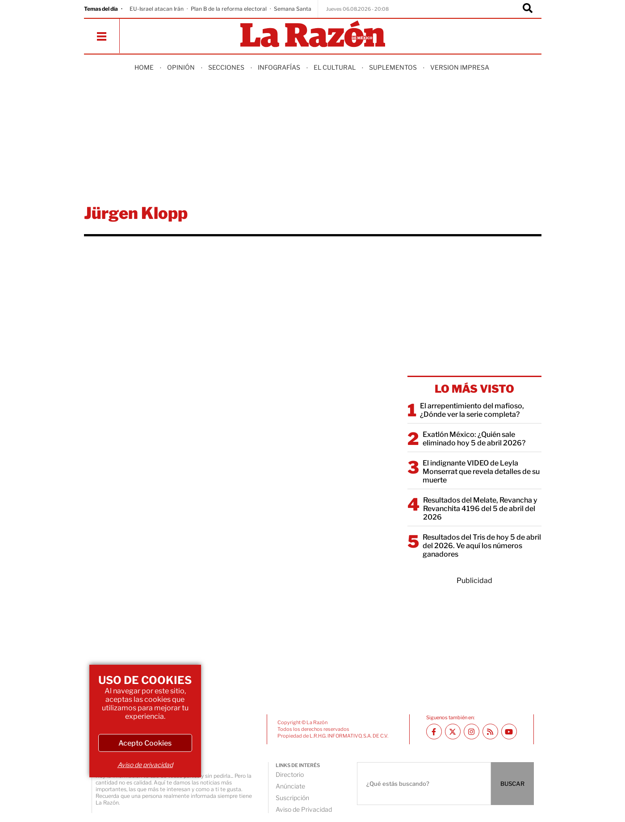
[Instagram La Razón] (471, 731)
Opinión (181, 67)
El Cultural (335, 67)
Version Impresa (459, 67)
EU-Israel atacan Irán (157, 8)
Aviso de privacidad (145, 764)
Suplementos (393, 67)
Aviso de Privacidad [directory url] (304, 809)
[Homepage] (312, 34)
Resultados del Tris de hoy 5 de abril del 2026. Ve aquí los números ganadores (482, 545)
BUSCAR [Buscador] (512, 783)
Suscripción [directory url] (292, 797)
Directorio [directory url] (290, 774)
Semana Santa (292, 8)
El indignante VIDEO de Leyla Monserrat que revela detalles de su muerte (481, 471)
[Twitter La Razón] (453, 731)
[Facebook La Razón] (434, 731)
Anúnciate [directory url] (290, 786)
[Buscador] (528, 9)
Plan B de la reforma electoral (229, 8)
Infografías (279, 67)
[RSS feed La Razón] (490, 731)
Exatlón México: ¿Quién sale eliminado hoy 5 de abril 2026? (474, 438)
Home (144, 67)
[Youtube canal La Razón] (509, 731)
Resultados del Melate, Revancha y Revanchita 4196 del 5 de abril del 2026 (480, 508)
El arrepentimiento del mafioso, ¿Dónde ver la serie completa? (472, 410)
